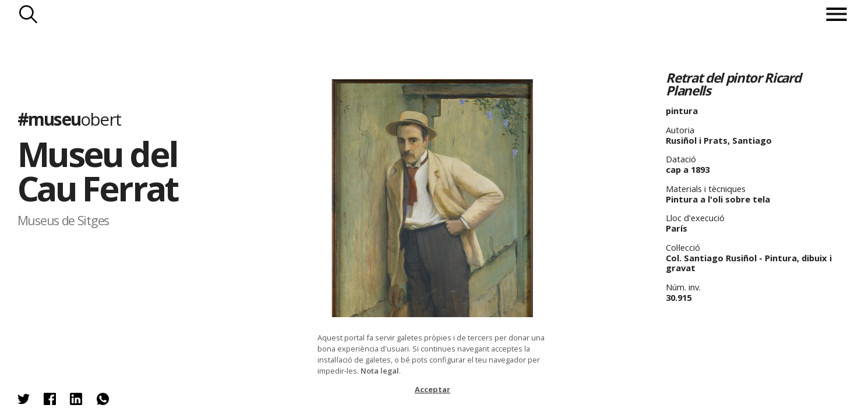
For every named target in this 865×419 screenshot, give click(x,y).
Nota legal (380, 370)
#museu (69, 119)
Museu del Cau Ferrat (97, 170)
